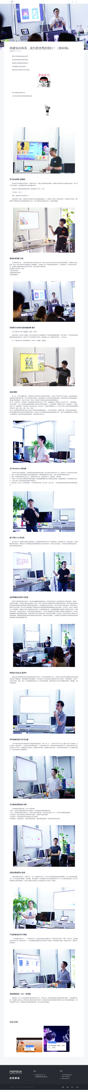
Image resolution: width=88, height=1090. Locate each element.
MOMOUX (12, 51)
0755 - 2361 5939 (65, 1076)
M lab (77, 1087)
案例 (63, 1087)
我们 (72, 1087)
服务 (68, 1087)
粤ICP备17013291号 (30, 1087)
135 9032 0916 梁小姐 (66, 1074)
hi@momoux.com (65, 1078)
